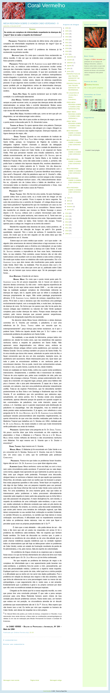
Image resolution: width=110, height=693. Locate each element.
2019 (67, 48)
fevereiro (70, 206)
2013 (67, 222)
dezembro (70, 57)
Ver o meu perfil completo (93, 88)
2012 (67, 225)
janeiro (69, 209)
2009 (67, 233)
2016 (67, 213)
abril (68, 201)
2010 (67, 231)
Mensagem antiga (56, 680)
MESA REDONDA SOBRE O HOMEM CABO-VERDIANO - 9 (30, 23)
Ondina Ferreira (93, 84)
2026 (67, 28)
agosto (69, 65)
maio (69, 198)
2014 (67, 219)
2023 (67, 37)
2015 (67, 216)
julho (68, 68)
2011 (67, 228)
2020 (67, 45)
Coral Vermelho (46, 5)
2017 (67, 54)
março (69, 203)
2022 (67, 39)
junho (69, 71)
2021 (67, 42)
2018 (67, 51)
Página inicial (34, 680)
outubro (69, 60)
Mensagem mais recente (11, 680)
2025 (67, 31)
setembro (70, 62)
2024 (67, 34)
